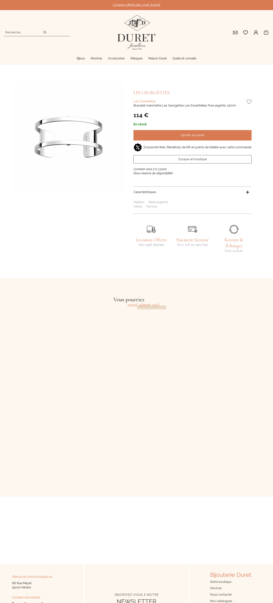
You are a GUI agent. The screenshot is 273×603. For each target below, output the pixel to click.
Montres (96, 58)
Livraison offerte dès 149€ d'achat (136, 5)
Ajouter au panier (192, 135)
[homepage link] (136, 32)
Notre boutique (220, 582)
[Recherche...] (20, 32)
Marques (136, 58)
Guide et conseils (184, 58)
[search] (44, 32)
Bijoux (81, 58)
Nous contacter (221, 594)
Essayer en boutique (192, 159)
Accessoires (116, 58)
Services (216, 588)
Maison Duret (157, 58)
